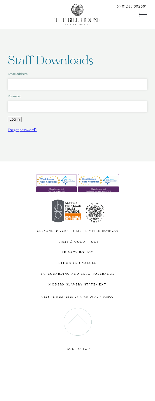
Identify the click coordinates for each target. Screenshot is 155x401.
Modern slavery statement (77, 284)
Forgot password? (22, 129)
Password (14, 96)
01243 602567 (132, 6)
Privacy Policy (77, 252)
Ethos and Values (77, 263)
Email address (17, 74)
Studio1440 (89, 296)
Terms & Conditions (77, 242)
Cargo (108, 296)
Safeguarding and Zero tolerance (78, 274)
